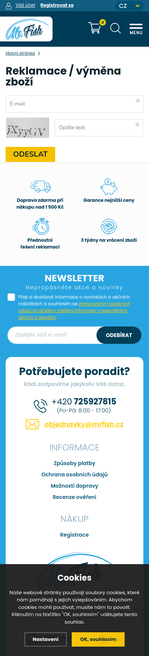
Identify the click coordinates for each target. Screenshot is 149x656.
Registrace (74, 535)
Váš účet (25, 5)
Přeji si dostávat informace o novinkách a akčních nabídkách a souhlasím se (74, 307)
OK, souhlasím (98, 639)
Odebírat (119, 335)
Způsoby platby (74, 463)
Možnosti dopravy (74, 486)
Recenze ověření (74, 497)
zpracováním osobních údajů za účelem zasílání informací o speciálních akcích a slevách (74, 310)
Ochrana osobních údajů (74, 474)
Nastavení (46, 639)
